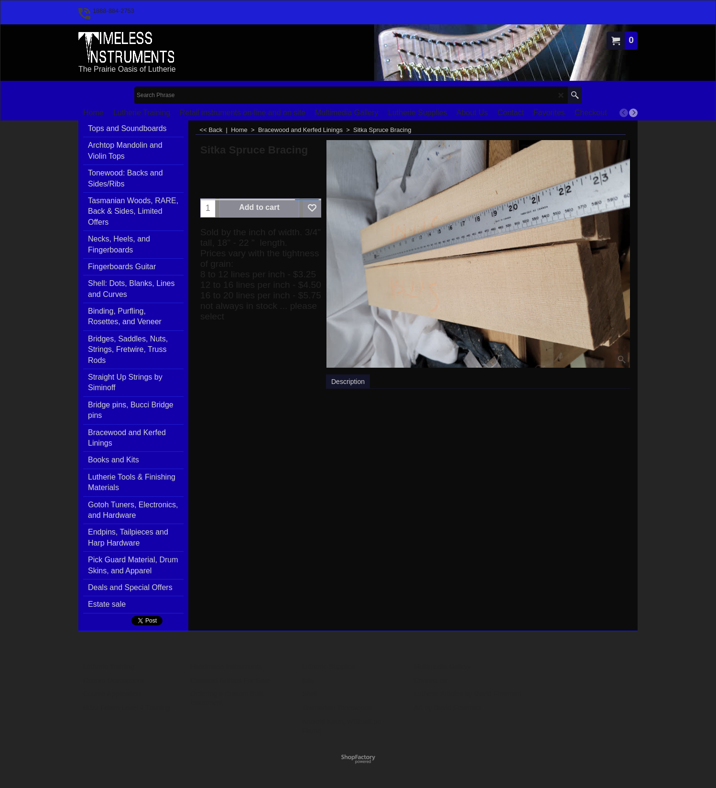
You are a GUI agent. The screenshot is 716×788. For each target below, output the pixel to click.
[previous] (623, 113)
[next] (633, 113)
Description (348, 381)
